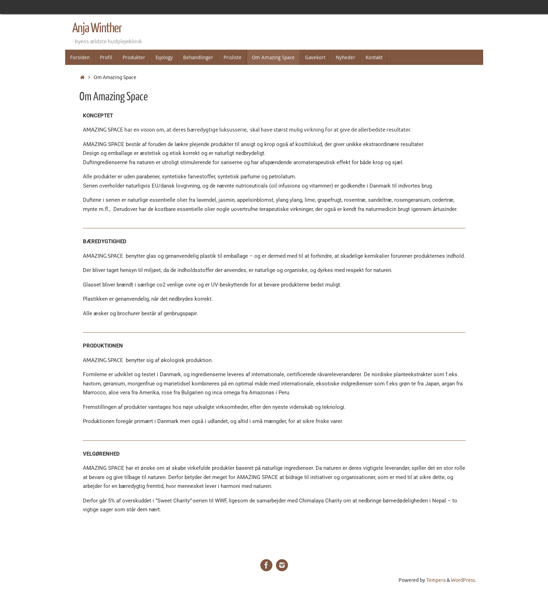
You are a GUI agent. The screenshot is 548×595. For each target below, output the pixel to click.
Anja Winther (97, 28)
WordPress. (463, 580)
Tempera (436, 580)
